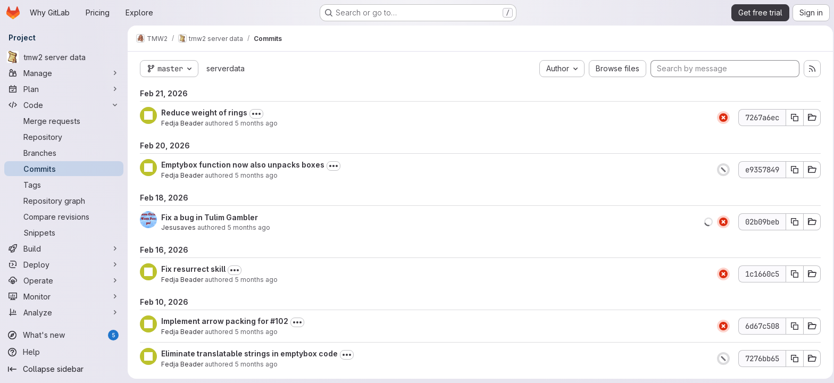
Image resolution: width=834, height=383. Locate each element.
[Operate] (63, 280)
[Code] (63, 104)
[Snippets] (63, 232)
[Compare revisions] (63, 216)
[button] (707, 222)
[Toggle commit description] (255, 114)
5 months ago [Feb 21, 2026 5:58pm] (254, 123)
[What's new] (63, 335)
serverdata (224, 68)
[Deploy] (63, 264)
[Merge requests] (63, 120)
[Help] (63, 352)
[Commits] (63, 168)
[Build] (63, 248)
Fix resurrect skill (192, 268)
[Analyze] (63, 312)
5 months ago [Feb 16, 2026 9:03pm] (254, 280)
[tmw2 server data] (63, 56)
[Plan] (63, 88)
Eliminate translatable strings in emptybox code (248, 353)
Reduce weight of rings (203, 112)
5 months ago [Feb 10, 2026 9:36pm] (254, 332)
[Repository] (63, 136)
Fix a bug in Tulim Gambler (208, 217)
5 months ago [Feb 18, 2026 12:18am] (247, 227)
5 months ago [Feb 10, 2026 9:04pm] (254, 364)
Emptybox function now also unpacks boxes (241, 164)
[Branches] (63, 152)
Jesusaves (177, 227)
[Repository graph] (63, 200)
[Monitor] (63, 296)
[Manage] (63, 72)
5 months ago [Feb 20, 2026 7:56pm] (254, 175)
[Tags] (63, 184)
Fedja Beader (181, 123)
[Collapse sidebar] (63, 369)
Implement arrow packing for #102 (223, 321)
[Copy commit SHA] (793, 117)
